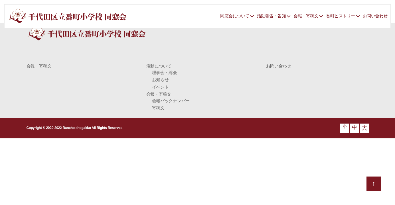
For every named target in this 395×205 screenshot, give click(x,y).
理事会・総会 (164, 72)
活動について (158, 65)
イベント (160, 87)
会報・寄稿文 (305, 15)
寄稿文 (158, 107)
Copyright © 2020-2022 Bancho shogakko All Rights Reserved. (75, 128)
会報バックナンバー (171, 100)
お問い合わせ (375, 15)
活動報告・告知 (271, 15)
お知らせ (160, 79)
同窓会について (234, 15)
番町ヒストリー (340, 15)
